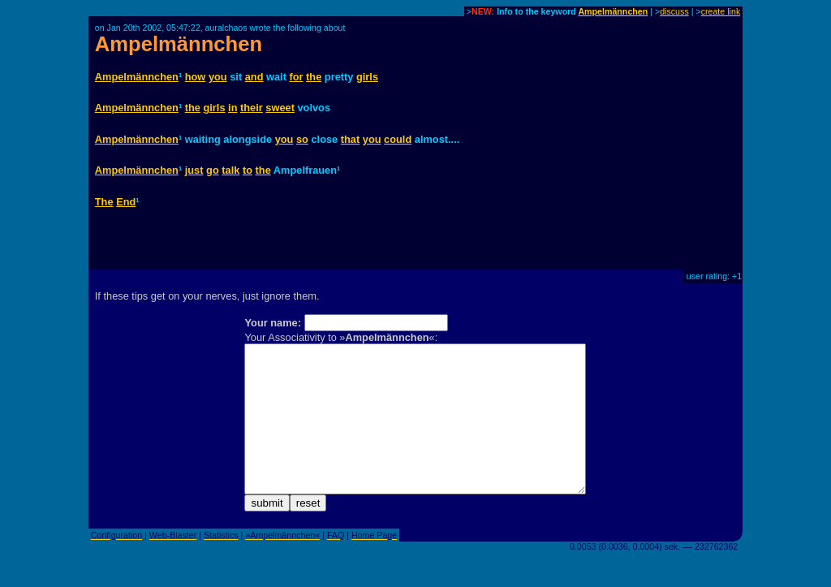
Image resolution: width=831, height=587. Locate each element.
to (247, 170)
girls (367, 77)
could (397, 139)
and (254, 77)
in (232, 107)
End (126, 202)
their (251, 107)
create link (721, 11)
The (104, 202)
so (302, 139)
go (212, 170)
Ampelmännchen (613, 11)
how (195, 77)
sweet (280, 107)
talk (230, 170)
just (194, 170)
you (218, 77)
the (313, 77)
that (350, 139)
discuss (674, 11)
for (296, 77)
